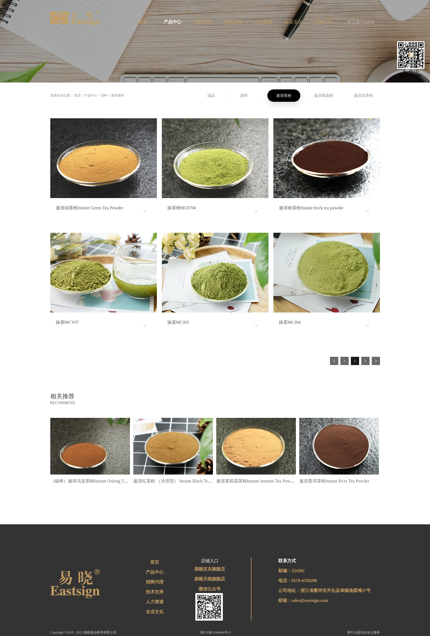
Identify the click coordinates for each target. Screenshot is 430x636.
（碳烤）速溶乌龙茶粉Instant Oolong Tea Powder (96, 481)
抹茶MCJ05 (178, 322)
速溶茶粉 (117, 95)
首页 (142, 22)
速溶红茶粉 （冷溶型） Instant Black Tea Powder (178, 481)
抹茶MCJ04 (290, 322)
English (368, 22)
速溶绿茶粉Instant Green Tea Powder (89, 207)
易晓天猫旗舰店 (209, 579)
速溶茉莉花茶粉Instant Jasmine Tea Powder (256, 481)
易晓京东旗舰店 (209, 569)
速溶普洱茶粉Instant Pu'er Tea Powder (334, 481)
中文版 (353, 22)
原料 (104, 95)
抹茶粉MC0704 (181, 207)
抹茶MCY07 (67, 322)
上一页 (334, 361)
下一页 (376, 361)
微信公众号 (210, 588)
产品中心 (90, 95)
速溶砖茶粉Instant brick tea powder (311, 207)
